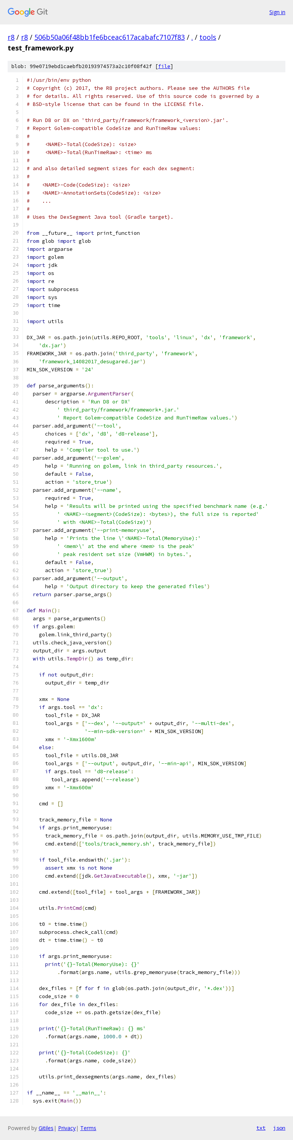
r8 (11, 37)
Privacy (67, 1128)
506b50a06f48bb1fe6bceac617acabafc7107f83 (109, 37)
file (164, 66)
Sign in (277, 12)
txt (260, 1127)
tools (207, 37)
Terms (88, 1128)
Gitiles (46, 1128)
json (279, 1127)
